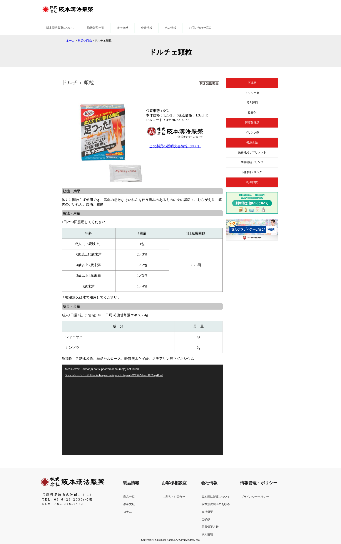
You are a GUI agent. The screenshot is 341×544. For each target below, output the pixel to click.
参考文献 (122, 27)
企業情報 (146, 27)
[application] (142, 410)
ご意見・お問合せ (173, 496)
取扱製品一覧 (95, 27)
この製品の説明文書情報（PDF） (175, 146)
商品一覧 (129, 496)
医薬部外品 (252, 122)
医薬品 (252, 83)
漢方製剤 (252, 102)
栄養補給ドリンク (252, 162)
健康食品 (252, 142)
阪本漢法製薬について (60, 27)
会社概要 (207, 511)
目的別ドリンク (252, 172)
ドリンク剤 (252, 93)
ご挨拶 (206, 519)
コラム (127, 511)
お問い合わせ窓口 (200, 27)
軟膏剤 (252, 112)
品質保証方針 (210, 526)
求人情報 (170, 27)
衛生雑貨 (252, 182)
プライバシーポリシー (255, 496)
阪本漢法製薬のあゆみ (216, 504)
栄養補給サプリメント (252, 152)
